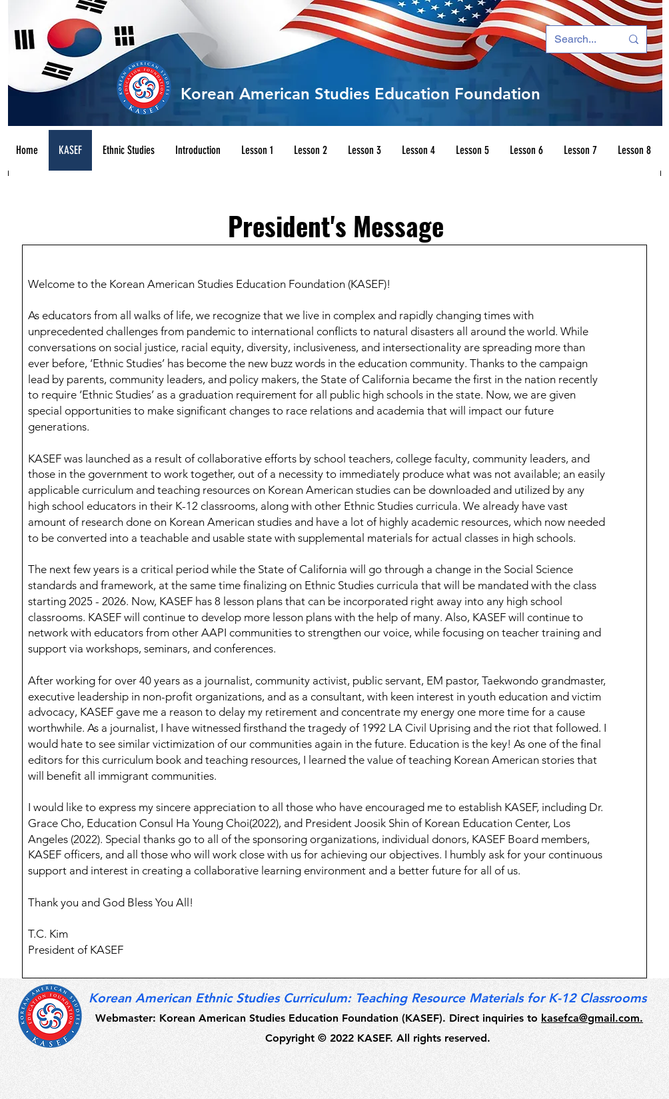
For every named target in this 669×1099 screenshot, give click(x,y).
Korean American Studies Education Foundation (360, 93)
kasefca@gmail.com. (592, 1018)
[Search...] (577, 39)
